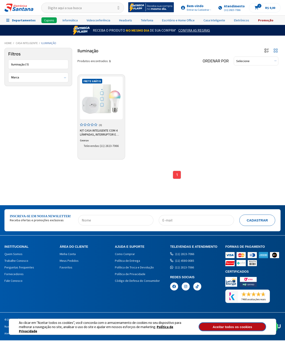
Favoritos (66, 268)
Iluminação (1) (20, 64)
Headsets (125, 20)
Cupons (49, 20)
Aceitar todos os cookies (242, 327)
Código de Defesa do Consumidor (137, 281)
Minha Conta (68, 255)
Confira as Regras (194, 30)
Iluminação (48, 43)
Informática (70, 20)
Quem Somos (13, 255)
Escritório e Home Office (178, 20)
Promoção (265, 20)
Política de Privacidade (158, 329)
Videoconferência (98, 20)
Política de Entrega (127, 261)
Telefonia (147, 20)
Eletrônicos (241, 20)
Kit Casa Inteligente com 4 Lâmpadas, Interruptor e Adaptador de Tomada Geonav (99, 132)
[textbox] (82, 8)
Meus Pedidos (69, 261)
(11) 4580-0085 (182, 261)
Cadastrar (257, 221)
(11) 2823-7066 (182, 255)
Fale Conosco (13, 281)
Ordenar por (216, 61)
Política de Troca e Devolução (134, 268)
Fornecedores (14, 275)
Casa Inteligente (214, 20)
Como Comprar (125, 255)
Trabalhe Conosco (16, 261)
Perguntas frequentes (19, 268)
